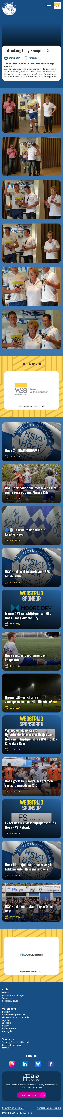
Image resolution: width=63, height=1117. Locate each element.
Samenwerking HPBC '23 (13, 1014)
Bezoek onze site (28, 1095)
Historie (5, 1025)
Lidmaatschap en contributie (15, 1017)
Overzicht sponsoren (11, 1045)
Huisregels (7, 1031)
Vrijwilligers (7, 1020)
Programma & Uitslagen (13, 995)
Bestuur (6, 1011)
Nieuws (5, 992)
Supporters (7, 998)
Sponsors (6, 1022)
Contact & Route (10, 1000)
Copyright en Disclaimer (13, 1108)
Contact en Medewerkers (49, 1108)
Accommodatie (9, 1028)
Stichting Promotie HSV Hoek (15, 1042)
